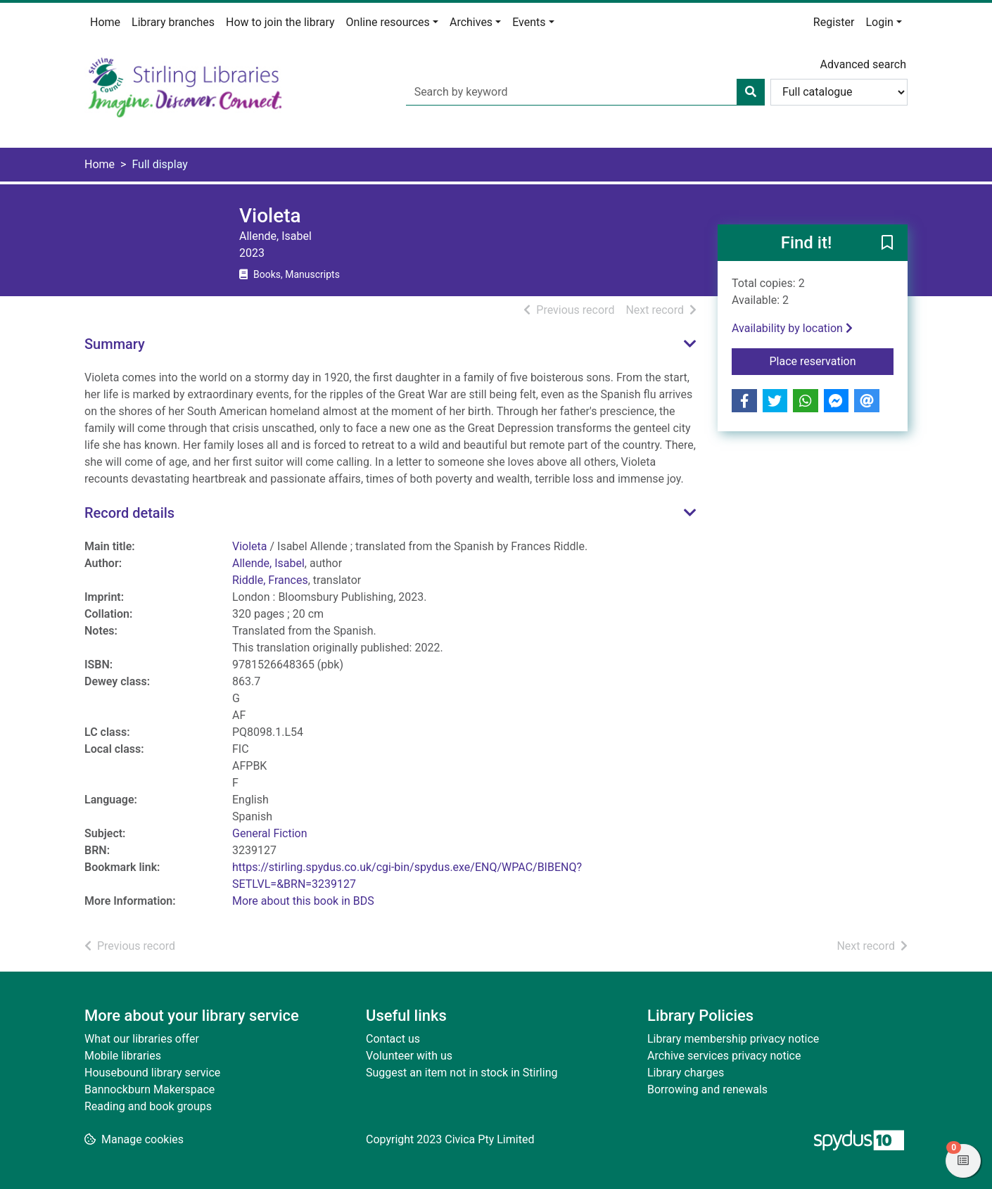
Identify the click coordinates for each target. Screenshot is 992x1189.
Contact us (393, 1038)
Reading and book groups (148, 1106)
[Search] (751, 92)
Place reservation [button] (832, 360)
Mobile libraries (122, 1055)
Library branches (173, 22)
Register (834, 22)
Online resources (388, 22)
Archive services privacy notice (724, 1055)
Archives (471, 22)
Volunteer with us (409, 1055)
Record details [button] (129, 512)
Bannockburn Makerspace (149, 1089)
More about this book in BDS (303, 901)
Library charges (685, 1072)
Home (105, 22)
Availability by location (792, 328)
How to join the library (280, 22)
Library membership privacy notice (733, 1038)
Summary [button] (114, 344)
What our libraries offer (141, 1038)
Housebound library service (152, 1072)
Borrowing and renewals (707, 1089)
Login (879, 22)
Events (528, 22)
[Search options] (839, 92)
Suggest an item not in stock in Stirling (461, 1072)
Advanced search (863, 64)
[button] (887, 243)
